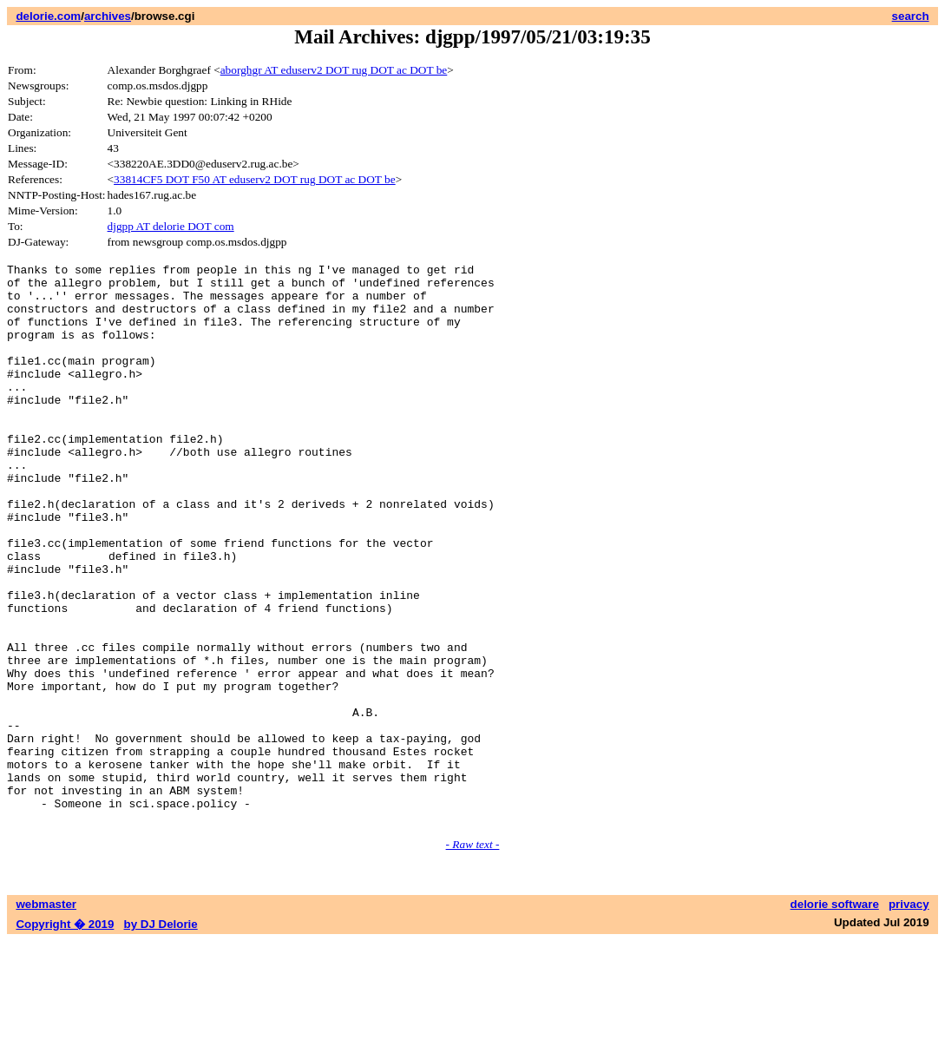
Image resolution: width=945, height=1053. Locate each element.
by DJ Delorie (161, 1036)
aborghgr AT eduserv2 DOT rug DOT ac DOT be (334, 69)
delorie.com (48, 16)
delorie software (835, 1016)
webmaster (46, 1016)
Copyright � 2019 (65, 1036)
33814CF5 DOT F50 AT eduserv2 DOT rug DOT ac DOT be (255, 179)
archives (107, 16)
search (910, 16)
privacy (909, 1016)
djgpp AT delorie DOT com (171, 226)
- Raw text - (473, 956)
